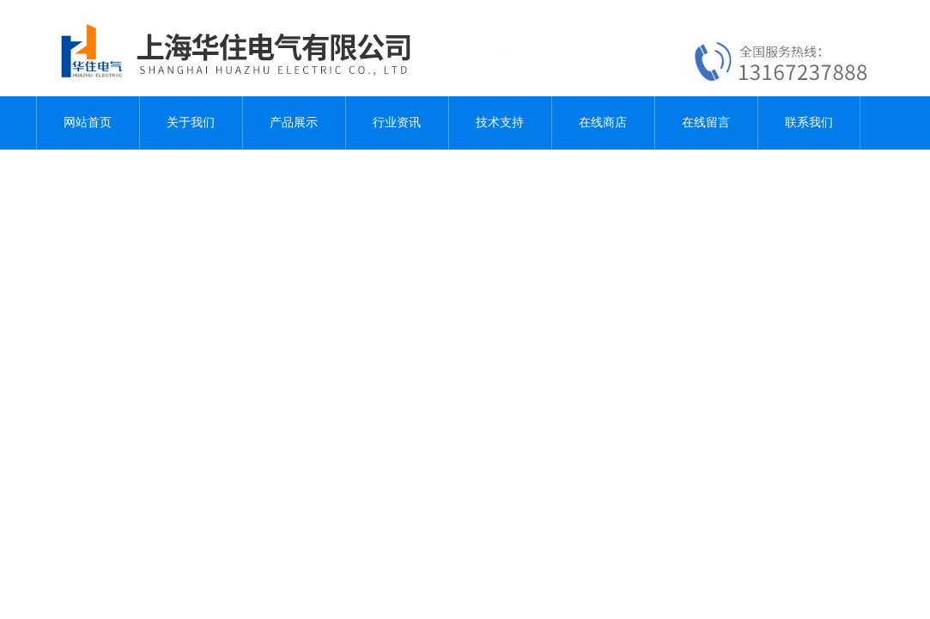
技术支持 (500, 122)
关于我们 (191, 122)
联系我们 (809, 122)
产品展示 (294, 122)
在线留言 (706, 122)
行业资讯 (397, 122)
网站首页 (88, 122)
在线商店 (603, 122)
